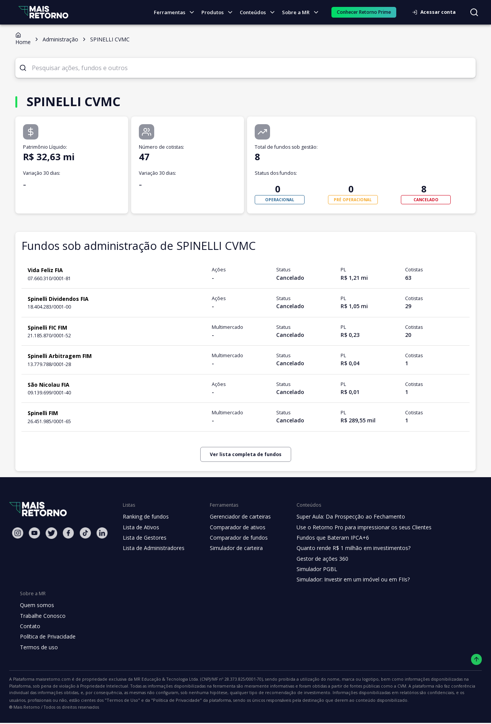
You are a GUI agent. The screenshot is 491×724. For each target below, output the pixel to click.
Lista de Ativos (140, 527)
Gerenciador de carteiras (236, 517)
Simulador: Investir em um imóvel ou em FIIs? (346, 579)
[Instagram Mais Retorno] (17, 532)
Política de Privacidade (47, 637)
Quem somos (36, 605)
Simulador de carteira (232, 548)
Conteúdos (260, 12)
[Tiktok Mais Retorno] (85, 532)
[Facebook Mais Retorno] (68, 532)
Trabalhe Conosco (42, 616)
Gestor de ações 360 (316, 559)
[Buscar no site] (474, 12)
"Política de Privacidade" (32, 701)
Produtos (219, 12)
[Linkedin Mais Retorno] (102, 532)
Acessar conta (436, 12)
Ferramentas (177, 12)
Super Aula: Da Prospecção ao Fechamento (344, 517)
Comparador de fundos (234, 538)
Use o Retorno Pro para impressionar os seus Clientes (357, 527)
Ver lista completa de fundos (245, 454)
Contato (29, 626)
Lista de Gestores (144, 538)
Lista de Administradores (152, 548)
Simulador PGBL (311, 569)
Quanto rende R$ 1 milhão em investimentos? (346, 548)
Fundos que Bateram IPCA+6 (327, 538)
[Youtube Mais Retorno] (34, 532)
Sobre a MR (302, 12)
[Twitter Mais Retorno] (51, 533)
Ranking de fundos (145, 517)
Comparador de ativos (233, 527)
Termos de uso (37, 647)
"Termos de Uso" (442, 693)
